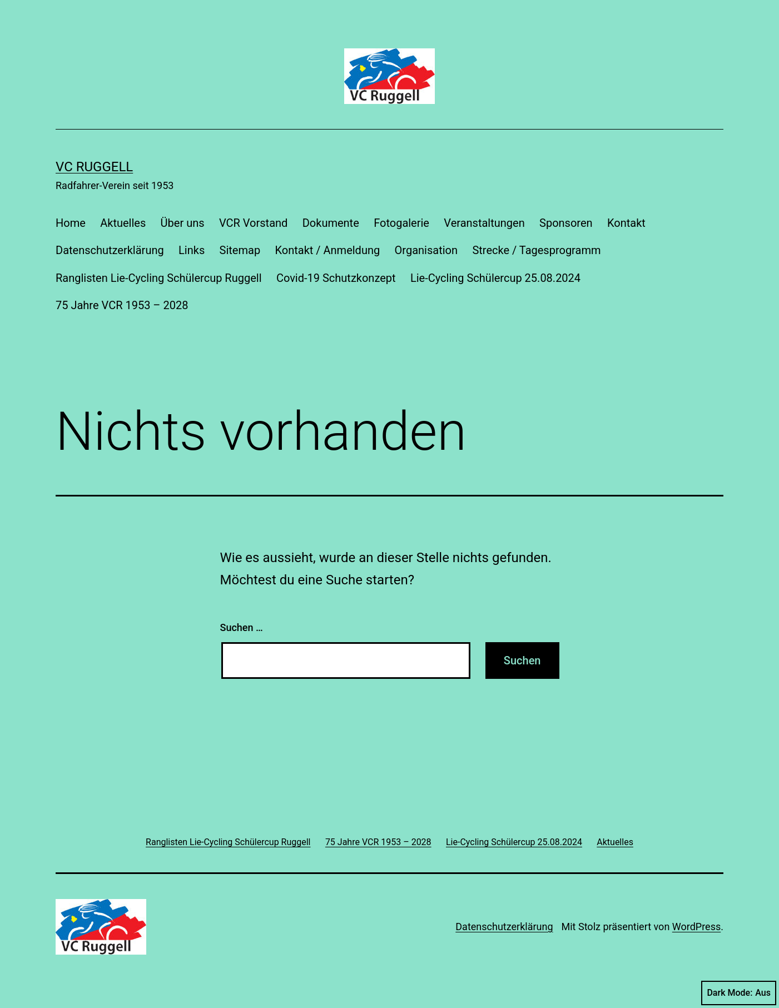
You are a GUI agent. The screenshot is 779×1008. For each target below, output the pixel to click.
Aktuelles (123, 223)
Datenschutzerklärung (110, 250)
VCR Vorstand (253, 223)
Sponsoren (566, 223)
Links (191, 250)
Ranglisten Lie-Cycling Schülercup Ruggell (159, 278)
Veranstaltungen (484, 223)
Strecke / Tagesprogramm (536, 250)
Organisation (426, 250)
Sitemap (240, 250)
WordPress (696, 926)
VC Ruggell (94, 167)
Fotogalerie (401, 223)
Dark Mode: (739, 993)
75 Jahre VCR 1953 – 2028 (122, 305)
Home (71, 223)
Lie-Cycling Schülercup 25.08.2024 (495, 278)
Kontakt (626, 223)
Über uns (183, 223)
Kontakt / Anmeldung (327, 250)
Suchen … (241, 627)
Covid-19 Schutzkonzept (336, 278)
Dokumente (330, 223)
